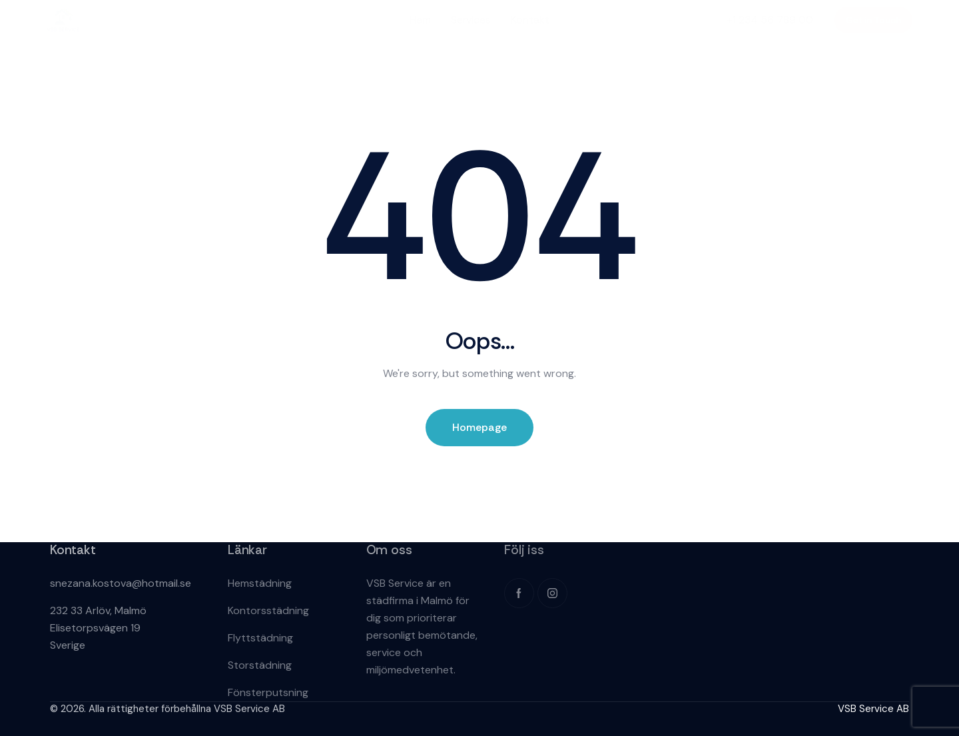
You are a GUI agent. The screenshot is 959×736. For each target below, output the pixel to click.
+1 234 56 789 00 (770, 20)
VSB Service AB (873, 708)
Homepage (479, 427)
